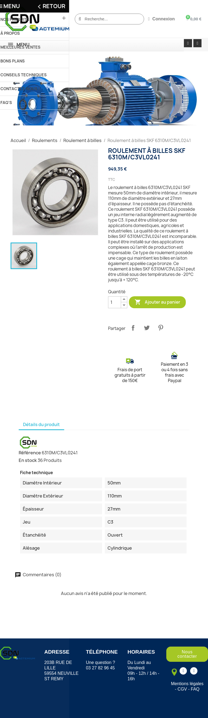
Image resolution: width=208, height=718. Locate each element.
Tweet (146, 327)
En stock (28, 460)
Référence (30, 452)
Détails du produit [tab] (41, 424)
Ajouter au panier (157, 302)
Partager (133, 327)
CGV (182, 689)
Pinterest (160, 327)
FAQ (195, 689)
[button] (187, 654)
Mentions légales (187, 683)
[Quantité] (114, 302)
